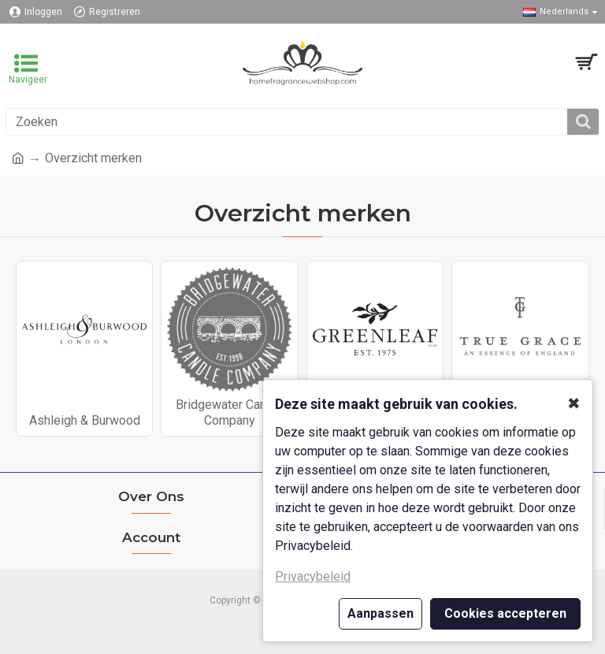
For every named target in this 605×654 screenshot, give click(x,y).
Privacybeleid (313, 576)
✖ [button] (574, 403)
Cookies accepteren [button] (505, 613)
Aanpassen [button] (380, 613)
